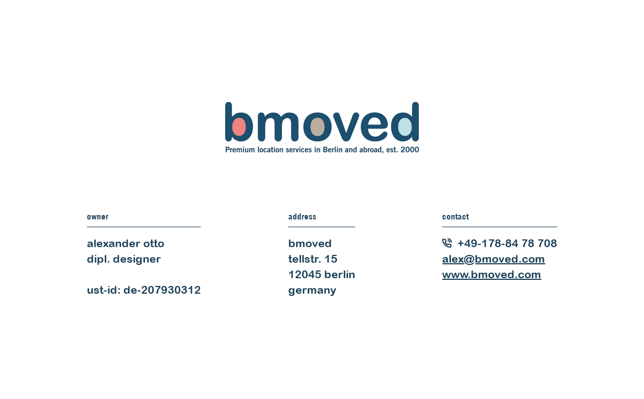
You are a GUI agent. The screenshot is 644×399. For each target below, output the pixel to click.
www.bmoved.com (491, 274)
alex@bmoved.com (493, 258)
